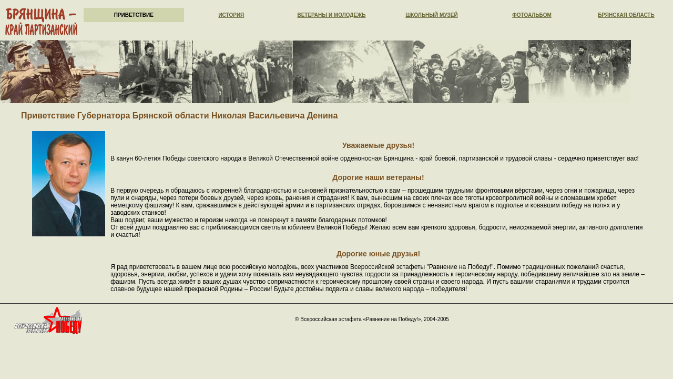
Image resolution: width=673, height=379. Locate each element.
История (231, 15)
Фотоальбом (532, 15)
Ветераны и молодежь (331, 15)
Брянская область (626, 15)
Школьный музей (431, 15)
